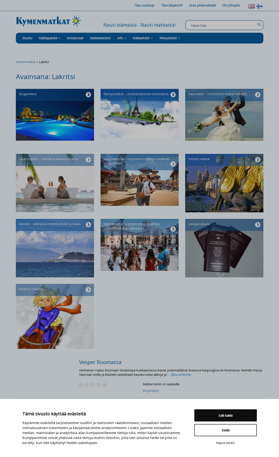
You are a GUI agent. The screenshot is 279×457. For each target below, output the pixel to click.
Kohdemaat (75, 38)
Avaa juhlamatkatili (202, 5)
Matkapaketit (49, 38)
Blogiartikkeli (55, 95)
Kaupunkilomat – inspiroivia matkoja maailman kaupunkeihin (140, 162)
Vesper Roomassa (100, 362)
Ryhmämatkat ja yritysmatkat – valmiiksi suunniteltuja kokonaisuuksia (140, 227)
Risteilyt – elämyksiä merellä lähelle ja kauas (55, 225)
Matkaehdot (142, 38)
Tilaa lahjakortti (172, 5)
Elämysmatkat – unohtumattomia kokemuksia (140, 95)
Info (121, 38)
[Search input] (223, 25)
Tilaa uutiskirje (144, 5)
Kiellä (225, 430)
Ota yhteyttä (231, 5)
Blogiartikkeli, (151, 391)
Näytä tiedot (225, 443)
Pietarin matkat (224, 160)
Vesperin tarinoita (55, 290)
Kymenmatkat (26, 62)
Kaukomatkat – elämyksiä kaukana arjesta (55, 160)
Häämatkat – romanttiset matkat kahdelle (224, 95)
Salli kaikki (226, 415)
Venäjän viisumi (224, 225)
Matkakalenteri (100, 38)
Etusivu (27, 38)
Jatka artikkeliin (181, 374)
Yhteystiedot (169, 38)
